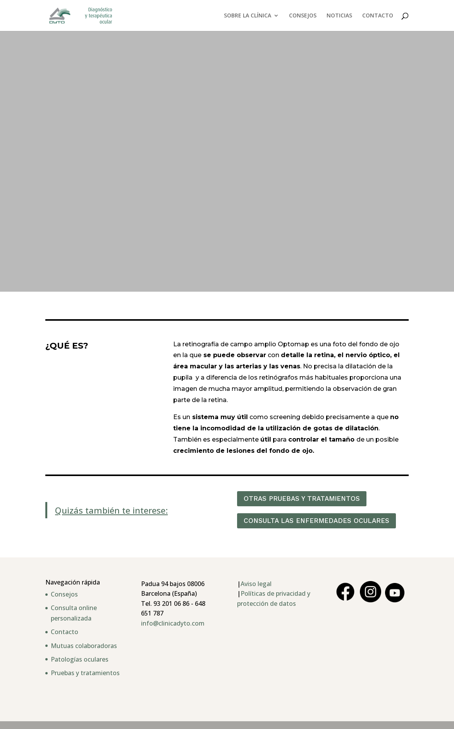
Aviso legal (256, 583)
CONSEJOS (302, 16)
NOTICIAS (339, 16)
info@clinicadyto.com (173, 623)
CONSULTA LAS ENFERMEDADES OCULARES (316, 520)
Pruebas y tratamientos (85, 673)
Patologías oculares (79, 659)
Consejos (64, 594)
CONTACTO (377, 16)
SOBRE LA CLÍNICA (247, 16)
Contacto (64, 632)
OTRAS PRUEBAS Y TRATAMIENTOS (302, 498)
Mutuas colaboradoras (84, 645)
